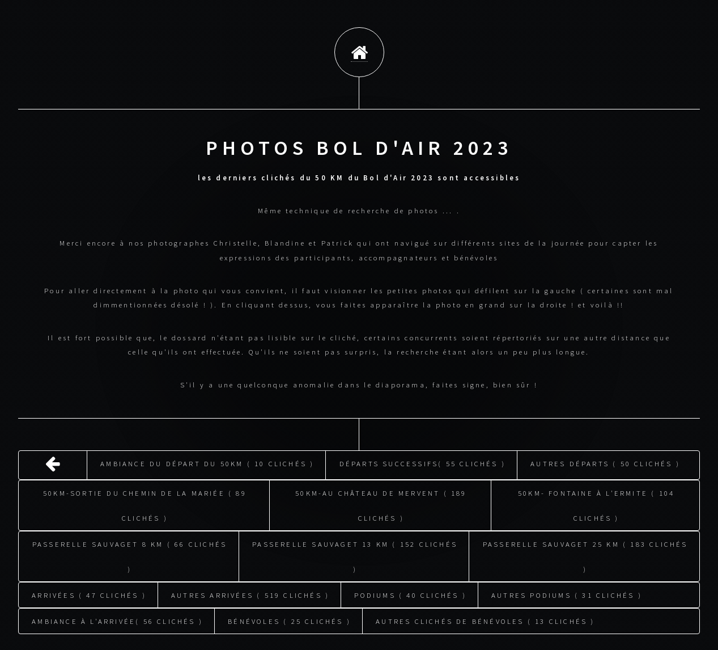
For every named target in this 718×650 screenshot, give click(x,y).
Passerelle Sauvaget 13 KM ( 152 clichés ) (354, 555)
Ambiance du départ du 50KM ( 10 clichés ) (207, 461)
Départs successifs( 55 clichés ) (422, 461)
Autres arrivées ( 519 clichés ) (250, 593)
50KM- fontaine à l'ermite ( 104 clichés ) (596, 504)
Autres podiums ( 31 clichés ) (566, 593)
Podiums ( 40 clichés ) (410, 593)
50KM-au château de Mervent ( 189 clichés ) (380, 504)
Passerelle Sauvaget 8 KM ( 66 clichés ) (129, 555)
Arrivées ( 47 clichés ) (89, 593)
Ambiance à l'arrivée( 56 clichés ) (117, 619)
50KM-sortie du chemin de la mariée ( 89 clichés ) (145, 504)
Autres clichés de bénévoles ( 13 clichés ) (485, 619)
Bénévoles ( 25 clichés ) (289, 619)
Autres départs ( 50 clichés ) (605, 461)
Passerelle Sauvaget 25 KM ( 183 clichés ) (585, 555)
